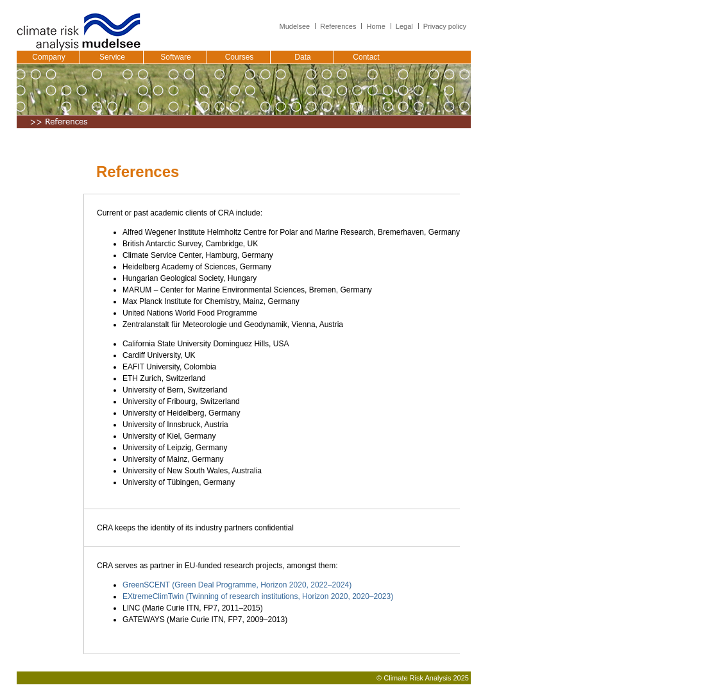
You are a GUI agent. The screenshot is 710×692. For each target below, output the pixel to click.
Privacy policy (444, 26)
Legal (404, 26)
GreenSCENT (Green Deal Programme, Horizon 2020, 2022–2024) (237, 584)
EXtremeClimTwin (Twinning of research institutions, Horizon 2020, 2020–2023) (258, 596)
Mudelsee (295, 26)
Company (48, 57)
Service (112, 57)
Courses (239, 57)
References (338, 26)
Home (375, 26)
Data (302, 57)
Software (175, 57)
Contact (366, 57)
